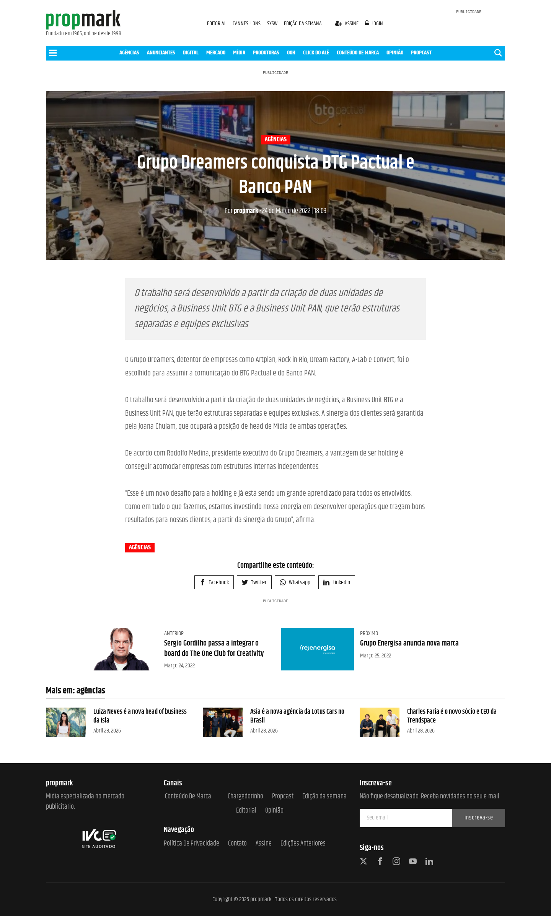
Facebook (214, 582)
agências (276, 139)
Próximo (369, 633)
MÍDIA (239, 52)
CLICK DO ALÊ (316, 52)
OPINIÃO (394, 52)
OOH (291, 52)
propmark (241, 211)
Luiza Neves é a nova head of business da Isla (140, 716)
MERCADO (215, 52)
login (374, 23)
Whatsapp (295, 582)
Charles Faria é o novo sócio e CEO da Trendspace (452, 716)
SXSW (273, 23)
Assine (264, 844)
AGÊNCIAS (129, 52)
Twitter (254, 582)
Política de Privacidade (191, 844)
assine (347, 23)
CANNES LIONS (247, 23)
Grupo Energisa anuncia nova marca (409, 643)
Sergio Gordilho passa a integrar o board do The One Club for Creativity (214, 648)
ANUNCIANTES (161, 52)
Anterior (174, 633)
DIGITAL (191, 52)
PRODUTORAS (266, 52)
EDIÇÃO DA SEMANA (303, 23)
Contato (237, 844)
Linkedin (336, 582)
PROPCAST (421, 52)
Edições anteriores (303, 844)
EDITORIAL (216, 23)
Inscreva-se (479, 818)
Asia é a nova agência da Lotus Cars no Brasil (297, 716)
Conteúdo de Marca (188, 796)
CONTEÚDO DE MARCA (358, 52)
